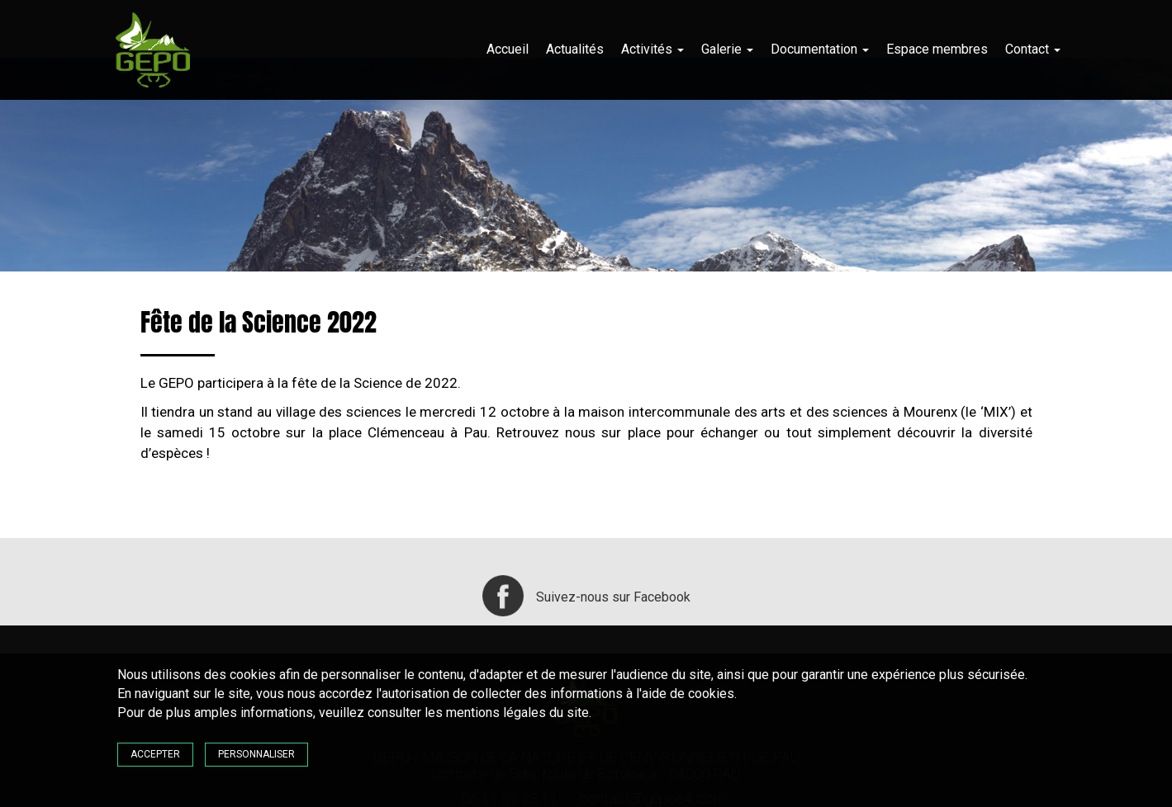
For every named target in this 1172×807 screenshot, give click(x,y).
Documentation (820, 49)
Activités (652, 49)
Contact (1032, 49)
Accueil (507, 49)
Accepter (155, 754)
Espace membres (937, 49)
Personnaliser (256, 754)
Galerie (727, 49)
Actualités (575, 49)
